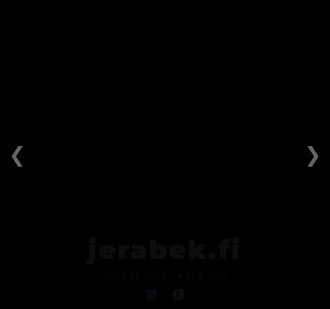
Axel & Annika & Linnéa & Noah (165, 275)
